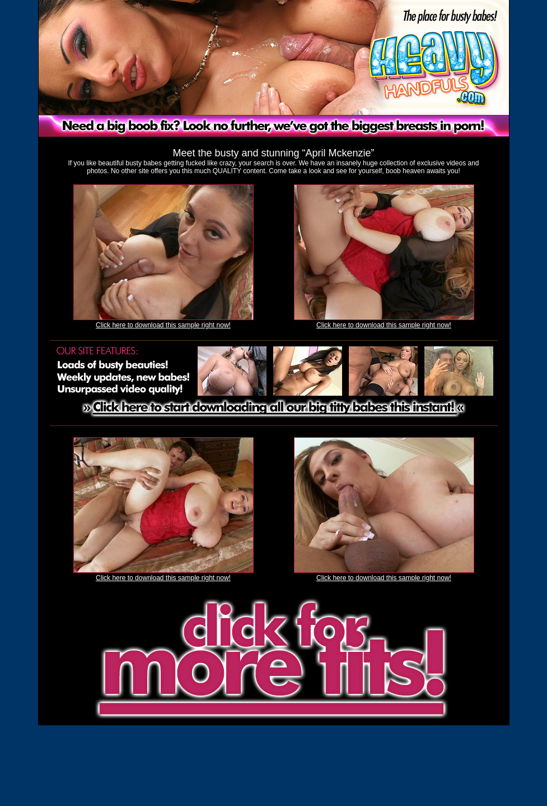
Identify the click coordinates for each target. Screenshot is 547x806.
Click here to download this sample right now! (163, 325)
